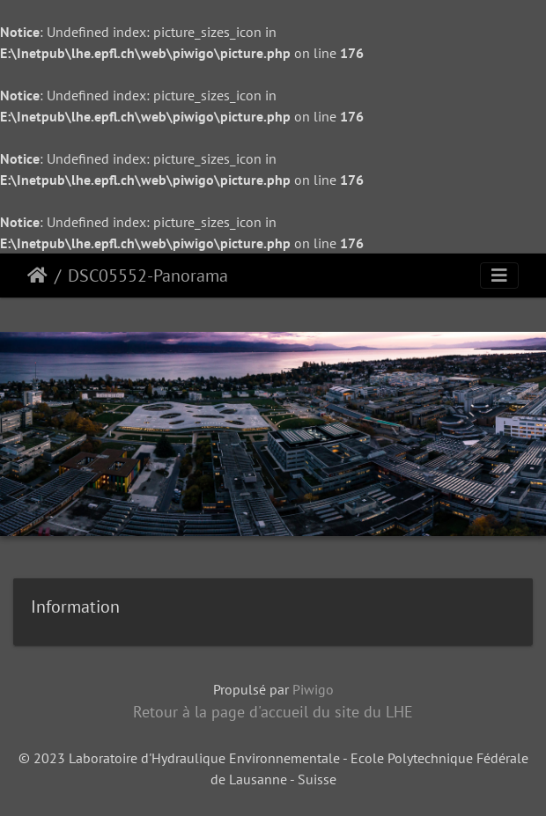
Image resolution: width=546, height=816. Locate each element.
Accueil (37, 275)
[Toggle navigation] (499, 275)
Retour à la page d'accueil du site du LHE (273, 712)
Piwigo (313, 689)
